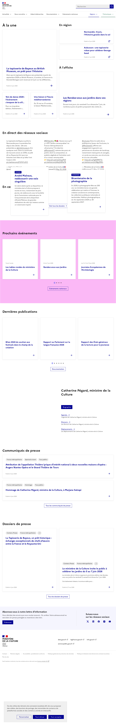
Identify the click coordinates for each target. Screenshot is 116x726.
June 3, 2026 (26, 169)
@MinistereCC (49, 150)
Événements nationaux (70, 14)
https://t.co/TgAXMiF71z (93, 160)
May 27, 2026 (99, 169)
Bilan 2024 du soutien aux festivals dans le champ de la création (19, 407)
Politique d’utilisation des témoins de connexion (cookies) (93, 716)
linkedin (93, 684)
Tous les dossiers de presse (58, 658)
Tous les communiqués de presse (58, 568)
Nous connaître (20, 14)
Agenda (64, 477)
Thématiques (107, 14)
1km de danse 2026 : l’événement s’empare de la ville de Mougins (15, 100)
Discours (64, 484)
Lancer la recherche (112, 6)
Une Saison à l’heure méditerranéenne (43, 98)
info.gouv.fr (91, 702)
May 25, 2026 (61, 169)
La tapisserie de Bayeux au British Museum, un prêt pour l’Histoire (25, 70)
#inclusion (86, 141)
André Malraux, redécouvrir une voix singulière (26, 209)
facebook (99, 684)
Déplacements (67, 491)
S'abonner (8, 684)
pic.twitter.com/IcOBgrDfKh (92, 162)
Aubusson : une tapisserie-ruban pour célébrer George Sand (97, 50)
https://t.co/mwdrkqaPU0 (56, 160)
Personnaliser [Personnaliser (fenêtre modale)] (24, 717)
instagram (104, 684)
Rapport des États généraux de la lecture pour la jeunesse (95, 405)
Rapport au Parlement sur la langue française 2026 (56, 405)
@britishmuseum (23, 148)
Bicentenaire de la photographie (81, 211)
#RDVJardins (49, 141)
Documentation (51, 14)
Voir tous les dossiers (57, 268)
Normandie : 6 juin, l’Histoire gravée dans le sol (97, 33)
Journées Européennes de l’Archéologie (93, 331)
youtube (110, 684)
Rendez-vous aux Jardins (54, 329)
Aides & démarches (37, 14)
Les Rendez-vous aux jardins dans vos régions (84, 99)
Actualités (5, 14)
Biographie (67, 469)
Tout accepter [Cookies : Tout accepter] (56, 717)
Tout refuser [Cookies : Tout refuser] (39, 717)
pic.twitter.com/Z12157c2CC (17, 162)
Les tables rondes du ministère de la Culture (20, 331)
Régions (92, 14)
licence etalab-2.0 (42, 723)
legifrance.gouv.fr (76, 702)
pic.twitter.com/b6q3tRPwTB (55, 162)
